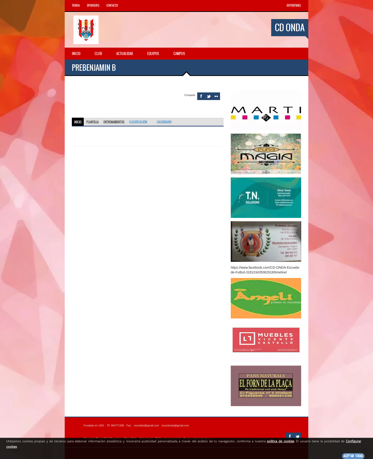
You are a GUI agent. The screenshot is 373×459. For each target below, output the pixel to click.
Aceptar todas (353, 456)
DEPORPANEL (294, 5)
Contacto (112, 5)
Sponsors (93, 5)
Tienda (76, 5)
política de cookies (280, 441)
